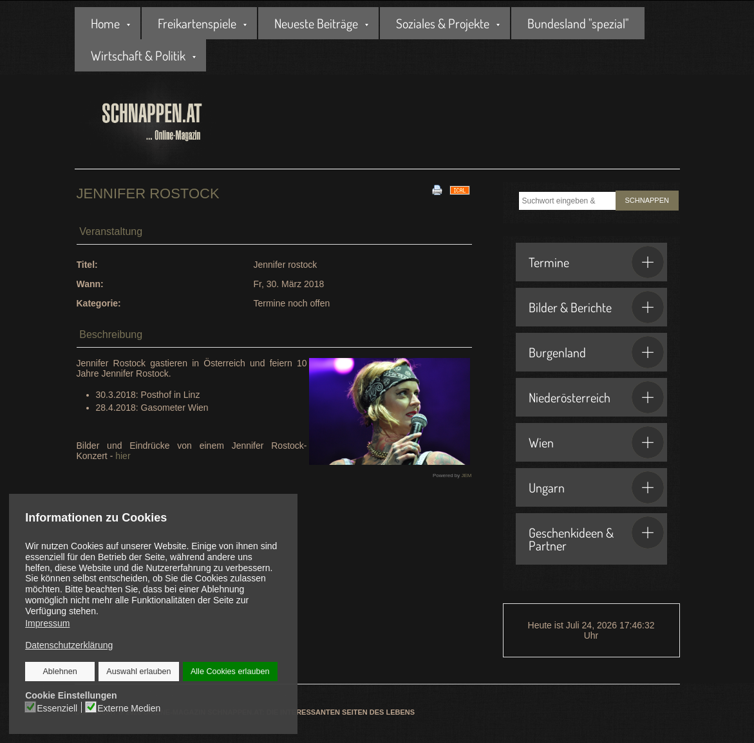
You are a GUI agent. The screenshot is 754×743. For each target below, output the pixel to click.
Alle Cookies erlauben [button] (230, 671)
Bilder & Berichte (596, 307)
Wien (596, 442)
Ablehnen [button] (60, 671)
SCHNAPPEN (647, 200)
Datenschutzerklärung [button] (69, 645)
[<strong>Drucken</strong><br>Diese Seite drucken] (437, 189)
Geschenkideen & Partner (596, 535)
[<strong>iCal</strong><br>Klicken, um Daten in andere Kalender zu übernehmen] (460, 189)
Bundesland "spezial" (577, 23)
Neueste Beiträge (316, 23)
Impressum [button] (47, 623)
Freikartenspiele (197, 23)
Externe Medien (128, 707)
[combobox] (567, 201)
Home (105, 23)
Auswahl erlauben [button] (138, 671)
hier (122, 456)
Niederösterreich (596, 397)
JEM (467, 475)
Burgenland (596, 352)
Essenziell (57, 707)
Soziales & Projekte (442, 23)
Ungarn (596, 487)
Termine (596, 262)
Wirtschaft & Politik (138, 55)
